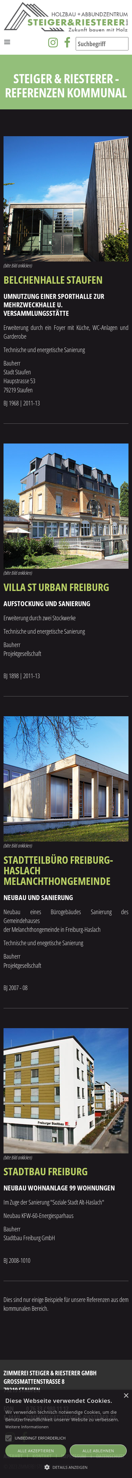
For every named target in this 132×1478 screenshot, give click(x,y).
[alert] (66, 1434)
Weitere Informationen (27, 1426)
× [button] (125, 1396)
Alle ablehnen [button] (98, 1450)
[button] (66, 1467)
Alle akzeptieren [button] (36, 1450)
